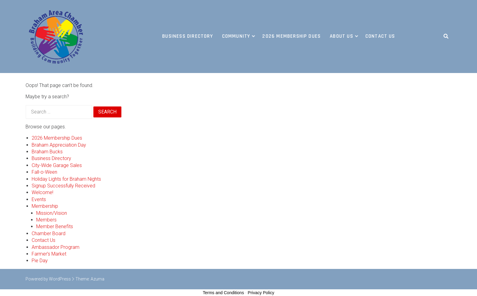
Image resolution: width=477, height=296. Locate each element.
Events (39, 199)
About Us (341, 36)
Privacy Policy (261, 292)
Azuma (97, 279)
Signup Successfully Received (63, 186)
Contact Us (380, 36)
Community (236, 36)
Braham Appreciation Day (59, 145)
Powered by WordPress (48, 279)
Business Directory (187, 36)
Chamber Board (48, 233)
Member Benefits (54, 226)
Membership (45, 206)
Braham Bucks (47, 152)
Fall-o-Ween (44, 172)
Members (46, 220)
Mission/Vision (51, 213)
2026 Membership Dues (291, 36)
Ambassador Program (55, 247)
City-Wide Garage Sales (57, 165)
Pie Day (40, 260)
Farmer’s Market (49, 254)
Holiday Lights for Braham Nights (66, 179)
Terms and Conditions (223, 292)
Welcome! (42, 192)
